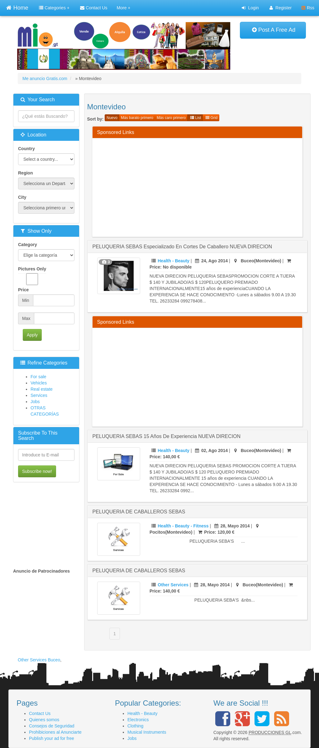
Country (26, 148)
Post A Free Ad (273, 30)
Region (25, 172)
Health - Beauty (173, 260)
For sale (38, 376)
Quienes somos (44, 719)
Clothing (135, 725)
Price (23, 289)
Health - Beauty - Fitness (183, 525)
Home (17, 7)
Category (27, 244)
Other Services (173, 584)
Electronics (138, 719)
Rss (308, 7)
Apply (32, 334)
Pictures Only (32, 275)
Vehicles (39, 382)
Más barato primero (137, 118)
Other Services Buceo (39, 659)
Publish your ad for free (51, 738)
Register (280, 7)
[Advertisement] (208, 186)
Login (250, 7)
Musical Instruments (146, 732)
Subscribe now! (37, 471)
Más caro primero (171, 118)
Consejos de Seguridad (51, 725)
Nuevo (112, 118)
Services (39, 395)
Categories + (54, 7)
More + (124, 7)
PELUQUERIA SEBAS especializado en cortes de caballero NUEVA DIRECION (182, 246)
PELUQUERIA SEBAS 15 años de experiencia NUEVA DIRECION (166, 436)
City (22, 197)
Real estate (42, 389)
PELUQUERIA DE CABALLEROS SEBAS (139, 511)
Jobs (35, 401)
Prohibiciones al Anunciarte (55, 732)
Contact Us (93, 7)
